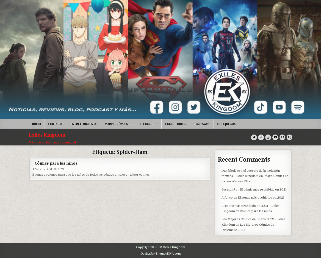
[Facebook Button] (261, 137)
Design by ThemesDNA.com (161, 253)
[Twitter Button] (254, 137)
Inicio (36, 124)
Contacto (55, 124)
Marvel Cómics (116, 124)
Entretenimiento (84, 124)
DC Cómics (146, 124)
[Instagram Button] (268, 137)
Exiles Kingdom (47, 135)
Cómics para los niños (56, 163)
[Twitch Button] (282, 137)
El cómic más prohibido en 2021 (263, 189)
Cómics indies (175, 124)
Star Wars (202, 124)
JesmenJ (37, 169)
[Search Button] (289, 137)
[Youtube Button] (275, 137)
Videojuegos (226, 124)
